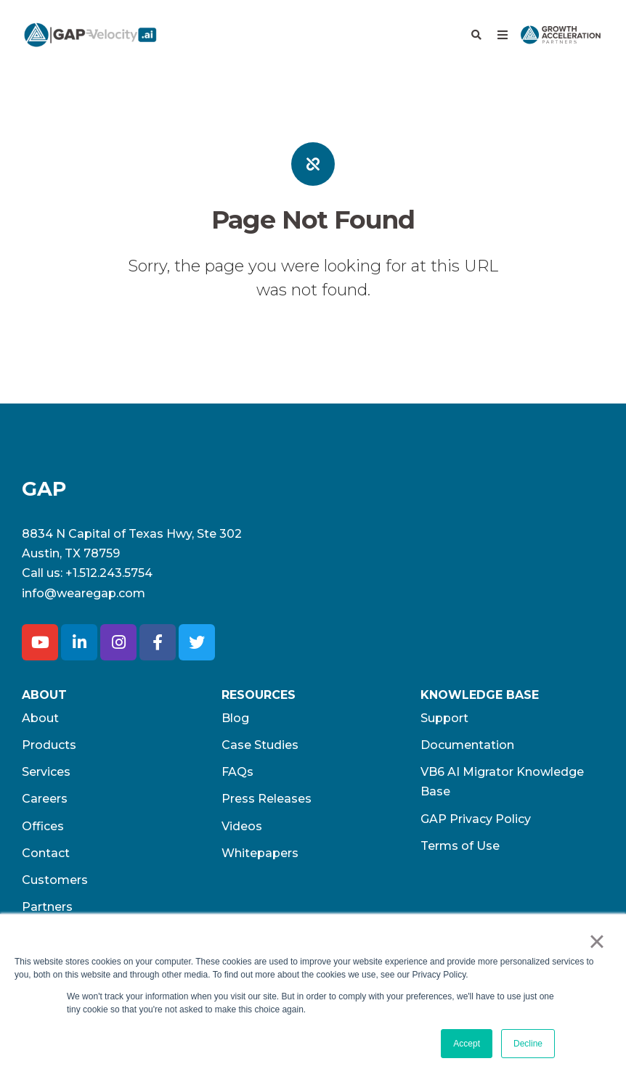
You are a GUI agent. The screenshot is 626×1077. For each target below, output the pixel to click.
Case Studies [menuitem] (259, 745)
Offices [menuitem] (43, 826)
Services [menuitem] (46, 772)
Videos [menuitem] (241, 826)
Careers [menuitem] (45, 799)
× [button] (596, 941)
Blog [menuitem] (235, 718)
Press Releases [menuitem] (266, 799)
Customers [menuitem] (55, 880)
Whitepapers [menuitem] (259, 853)
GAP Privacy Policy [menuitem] (475, 819)
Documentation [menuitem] (467, 745)
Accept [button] (466, 1044)
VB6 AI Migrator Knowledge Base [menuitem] (502, 781)
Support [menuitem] (444, 718)
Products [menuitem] (49, 745)
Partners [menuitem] (47, 907)
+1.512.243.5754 (109, 573)
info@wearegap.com (83, 593)
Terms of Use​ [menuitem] (460, 846)
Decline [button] (527, 1044)
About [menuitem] (40, 718)
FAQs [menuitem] (237, 772)
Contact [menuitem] (46, 853)
